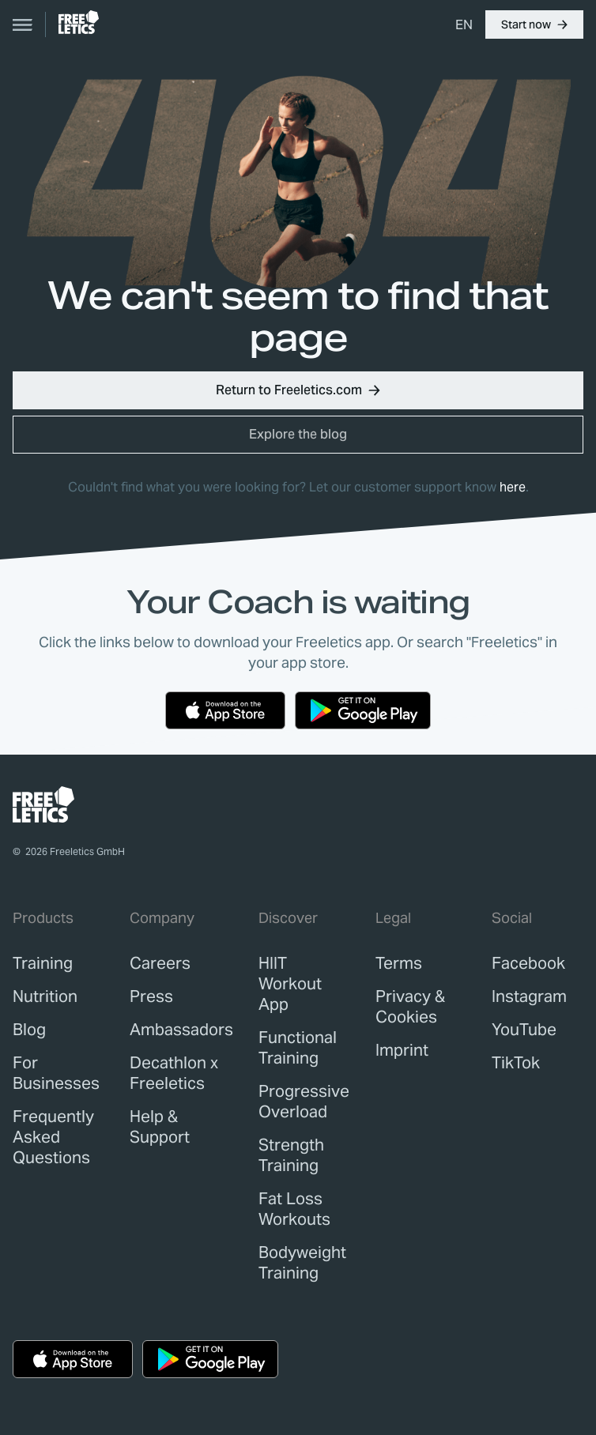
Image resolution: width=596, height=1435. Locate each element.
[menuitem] (464, 24)
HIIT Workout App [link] (290, 984)
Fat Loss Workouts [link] (294, 1209)
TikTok (516, 1063)
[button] (534, 24)
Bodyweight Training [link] (302, 1262)
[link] (78, 22)
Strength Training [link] (291, 1155)
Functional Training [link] (297, 1047)
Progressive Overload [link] (303, 1101)
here (513, 487)
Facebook (528, 963)
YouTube (524, 1029)
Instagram (529, 996)
